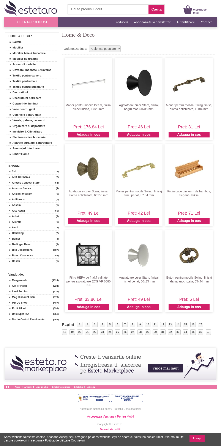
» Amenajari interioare (22, 148)
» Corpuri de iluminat (22, 103)
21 (87, 332)
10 (147, 324)
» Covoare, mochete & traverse (28, 70)
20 (79, 332)
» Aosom (13, 205)
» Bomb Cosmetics (19, 255)
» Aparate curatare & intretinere (29, 142)
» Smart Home (17, 154)
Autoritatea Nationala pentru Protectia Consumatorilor (110, 408)
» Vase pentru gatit (20, 109)
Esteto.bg (91, 387)
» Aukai (12, 216)
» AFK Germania (18, 177)
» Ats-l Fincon (16, 285)
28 (140, 332)
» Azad (12, 227)
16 (192, 324)
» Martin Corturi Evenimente (25, 319)
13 (170, 324)
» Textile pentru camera (23, 75)
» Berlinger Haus (18, 244)
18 (64, 332)
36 (200, 332)
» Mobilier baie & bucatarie (26, 53)
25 (117, 332)
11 (155, 324)
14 (177, 324)
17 (200, 324)
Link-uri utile (42, 387)
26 (125, 332)
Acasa (17, 387)
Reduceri (121, 22)
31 (162, 332)
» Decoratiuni (17, 92)
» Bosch (13, 261)
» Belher (13, 238)
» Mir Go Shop (16, 302)
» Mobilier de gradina (22, 58)
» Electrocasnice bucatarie (26, 137)
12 (162, 324)
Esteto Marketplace (61, 387)
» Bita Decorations (19, 249)
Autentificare (186, 22)
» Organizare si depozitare (25, 126)
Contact (206, 22)
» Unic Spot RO (17, 313)
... (208, 332)
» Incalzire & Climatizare (24, 131)
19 (72, 332)
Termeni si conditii (110, 429)
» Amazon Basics (18, 188)
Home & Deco (19, 36)
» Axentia (13, 221)
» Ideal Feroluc (17, 291)
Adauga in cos (88, 134)
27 (132, 332)
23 (102, 332)
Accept (197, 438)
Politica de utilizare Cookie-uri (65, 440)
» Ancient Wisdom (19, 193)
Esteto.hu (78, 387)
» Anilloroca (15, 199)
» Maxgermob (16, 280)
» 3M (11, 171)
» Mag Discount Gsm (20, 297)
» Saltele (14, 42)
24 (110, 332)
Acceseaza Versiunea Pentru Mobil (110, 416)
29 (147, 332)
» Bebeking (15, 233)
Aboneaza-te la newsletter (152, 22)
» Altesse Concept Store (22, 182)
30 (155, 332)
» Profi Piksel (16, 308)
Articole (28, 387)
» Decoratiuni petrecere (23, 98)
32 (170, 332)
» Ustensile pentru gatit (23, 114)
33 (178, 332)
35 (193, 332)
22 (94, 332)
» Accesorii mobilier (21, 64)
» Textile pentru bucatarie (25, 86)
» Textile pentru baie (21, 81)
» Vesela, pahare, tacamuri (25, 120)
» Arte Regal (15, 210)
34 (185, 332)
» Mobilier (14, 47)
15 (185, 324)
